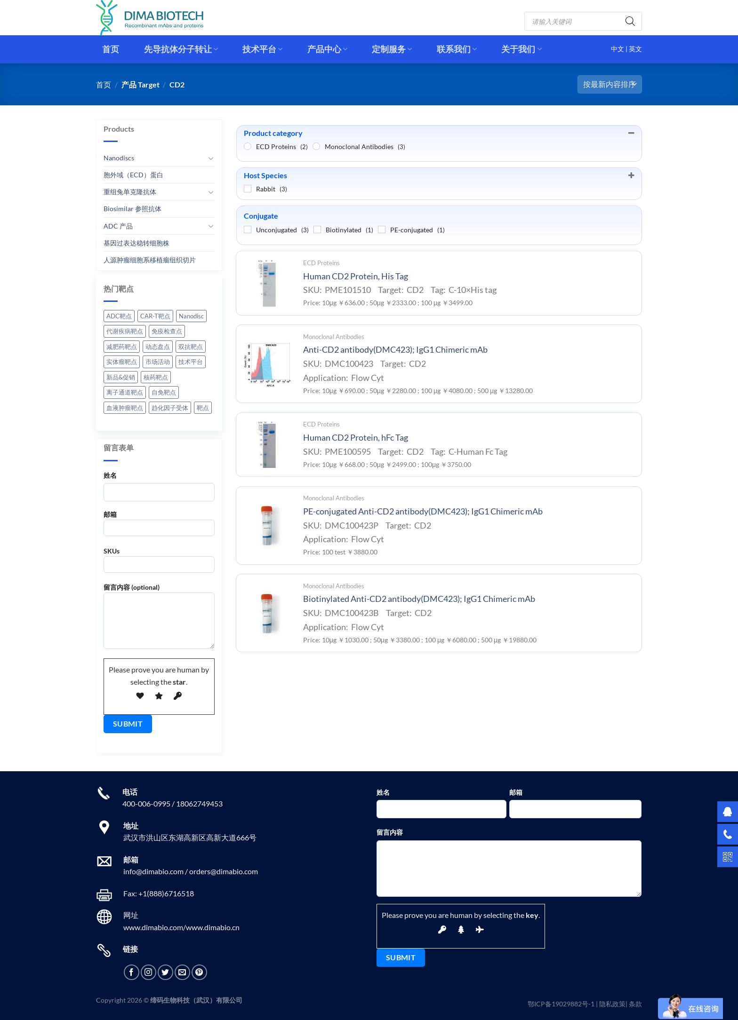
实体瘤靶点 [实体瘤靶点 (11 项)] (121, 361)
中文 (618, 49)
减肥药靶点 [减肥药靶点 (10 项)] (121, 346)
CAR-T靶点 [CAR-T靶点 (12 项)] (155, 316)
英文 (635, 49)
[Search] (630, 21)
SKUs (159, 563)
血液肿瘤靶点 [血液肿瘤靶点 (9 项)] (124, 407)
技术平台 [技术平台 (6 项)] (190, 361)
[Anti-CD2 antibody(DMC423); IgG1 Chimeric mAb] (266, 363)
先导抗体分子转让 (181, 49)
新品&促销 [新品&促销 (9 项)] (120, 377)
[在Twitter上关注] (165, 972)
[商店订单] (610, 84)
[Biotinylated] (317, 229)
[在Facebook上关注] (131, 972)
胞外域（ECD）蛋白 (133, 175)
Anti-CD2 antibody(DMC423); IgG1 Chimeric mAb (395, 350)
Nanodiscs (119, 158)
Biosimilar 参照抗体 (132, 209)
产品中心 (327, 49)
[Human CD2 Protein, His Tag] (266, 283)
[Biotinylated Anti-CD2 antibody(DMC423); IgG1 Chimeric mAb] (266, 613)
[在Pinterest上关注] (199, 972)
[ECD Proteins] (247, 146)
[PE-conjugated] (381, 229)
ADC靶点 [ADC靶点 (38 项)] (119, 316)
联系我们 (457, 49)
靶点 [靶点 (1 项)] (203, 407)
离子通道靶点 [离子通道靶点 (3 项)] (124, 392)
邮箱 (159, 526)
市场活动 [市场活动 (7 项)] (157, 361)
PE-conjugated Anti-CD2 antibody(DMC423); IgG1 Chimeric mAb (423, 511)
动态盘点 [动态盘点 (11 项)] (157, 346)
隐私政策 (612, 1004)
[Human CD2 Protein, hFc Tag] (266, 444)
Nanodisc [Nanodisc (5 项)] (191, 316)
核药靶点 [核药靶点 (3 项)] (156, 377)
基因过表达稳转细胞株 (136, 242)
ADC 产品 (118, 225)
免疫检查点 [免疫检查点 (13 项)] (167, 331)
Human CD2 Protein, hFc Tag (355, 438)
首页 (110, 49)
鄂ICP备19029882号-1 (561, 1004)
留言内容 (390, 832)
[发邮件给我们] (182, 972)
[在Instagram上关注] (148, 972)
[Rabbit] (247, 188)
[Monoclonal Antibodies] (316, 146)
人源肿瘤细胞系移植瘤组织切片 (150, 260)
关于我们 (521, 49)
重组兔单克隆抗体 (130, 192)
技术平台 (262, 49)
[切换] (211, 158)
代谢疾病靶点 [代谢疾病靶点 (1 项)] (124, 331)
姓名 (110, 475)
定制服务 (392, 49)
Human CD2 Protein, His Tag (355, 276)
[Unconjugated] (247, 229)
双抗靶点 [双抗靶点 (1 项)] (190, 346)
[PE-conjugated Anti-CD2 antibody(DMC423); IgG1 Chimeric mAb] (266, 525)
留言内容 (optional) (159, 619)
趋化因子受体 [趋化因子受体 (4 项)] (170, 407)
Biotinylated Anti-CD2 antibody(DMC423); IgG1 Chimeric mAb (419, 599)
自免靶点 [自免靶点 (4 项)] (164, 392)
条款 (635, 1004)
